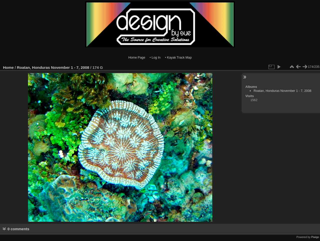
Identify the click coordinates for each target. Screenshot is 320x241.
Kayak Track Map (179, 57)
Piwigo (315, 236)
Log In (156, 57)
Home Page (136, 57)
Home (8, 67)
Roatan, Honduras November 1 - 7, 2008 (53, 67)
